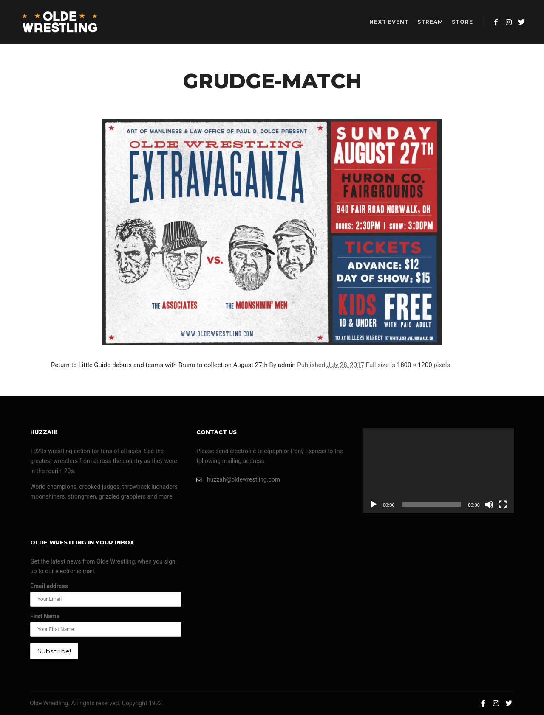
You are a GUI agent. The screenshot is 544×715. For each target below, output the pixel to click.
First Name (45, 616)
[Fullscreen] (503, 504)
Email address (49, 586)
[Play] (373, 504)
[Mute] (489, 504)
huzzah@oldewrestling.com (238, 480)
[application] (438, 470)
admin (287, 365)
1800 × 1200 (414, 365)
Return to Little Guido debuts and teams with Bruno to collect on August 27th (159, 365)
